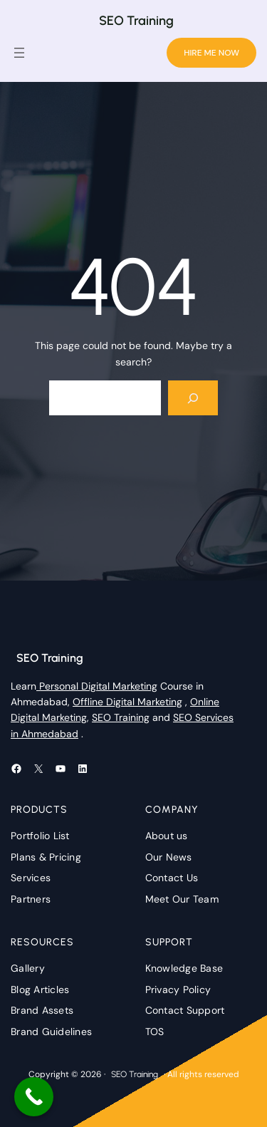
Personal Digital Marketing (96, 686)
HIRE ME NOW (211, 52)
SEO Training (136, 20)
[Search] (193, 397)
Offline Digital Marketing (127, 701)
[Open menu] (19, 52)
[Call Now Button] (33, 1096)
